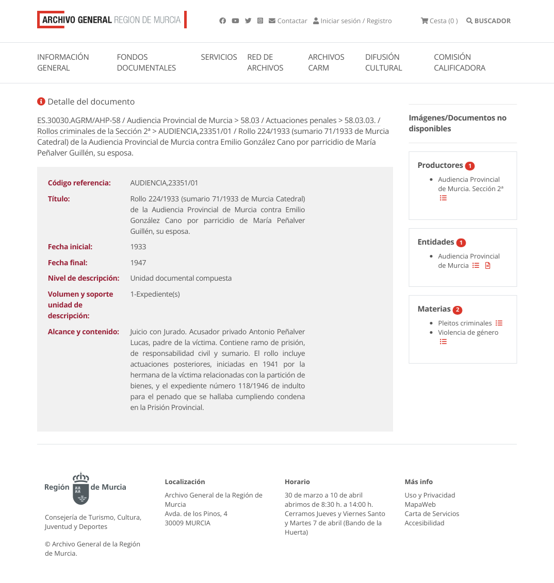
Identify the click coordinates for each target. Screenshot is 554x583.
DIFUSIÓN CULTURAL (383, 62)
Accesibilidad (425, 522)
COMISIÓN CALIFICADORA (459, 62)
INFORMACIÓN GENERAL (63, 62)
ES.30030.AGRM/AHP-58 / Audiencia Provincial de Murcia (135, 120)
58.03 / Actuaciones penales (288, 120)
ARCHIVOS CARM (326, 62)
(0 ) (439, 20)
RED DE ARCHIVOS (265, 62)
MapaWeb (420, 504)
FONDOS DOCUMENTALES (146, 62)
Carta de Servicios (432, 513)
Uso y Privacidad (430, 495)
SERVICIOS (219, 57)
